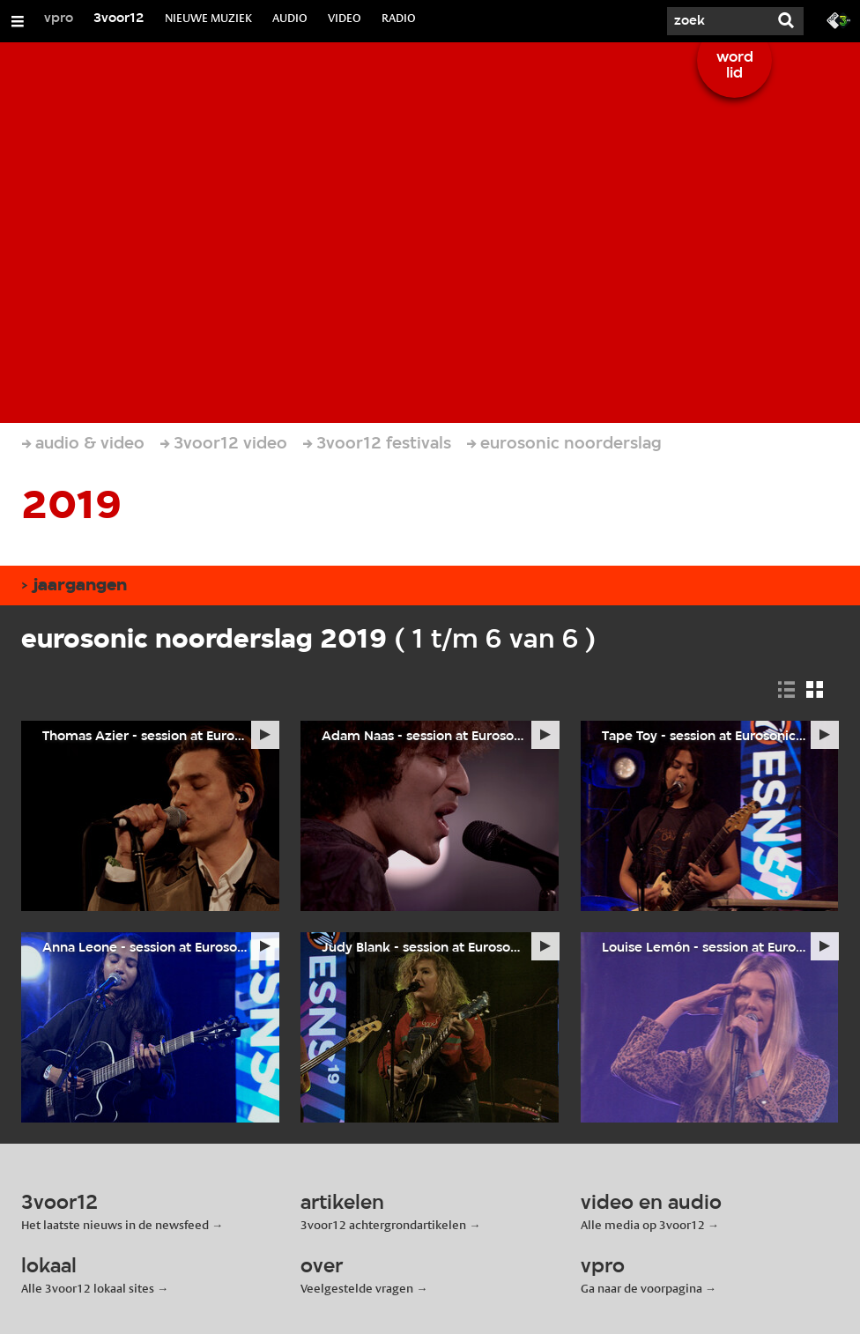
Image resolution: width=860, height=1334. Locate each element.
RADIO (399, 18)
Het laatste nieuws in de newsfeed (115, 1225)
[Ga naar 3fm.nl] (838, 19)
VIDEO (344, 18)
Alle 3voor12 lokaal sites (87, 1288)
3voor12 (119, 18)
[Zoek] (715, 21)
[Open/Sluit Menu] (17, 21)
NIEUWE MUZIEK (208, 18)
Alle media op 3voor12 (643, 1225)
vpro (58, 18)
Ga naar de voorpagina (641, 1288)
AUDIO (290, 18)
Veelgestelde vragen (356, 1288)
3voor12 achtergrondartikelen (383, 1225)
